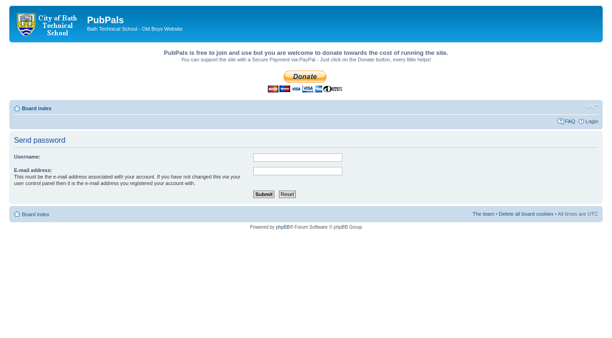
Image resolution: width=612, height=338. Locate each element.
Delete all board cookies (526, 214)
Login (591, 121)
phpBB (283, 227)
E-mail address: (33, 170)
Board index (37, 108)
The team (483, 214)
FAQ (570, 121)
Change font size (591, 106)
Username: (27, 156)
